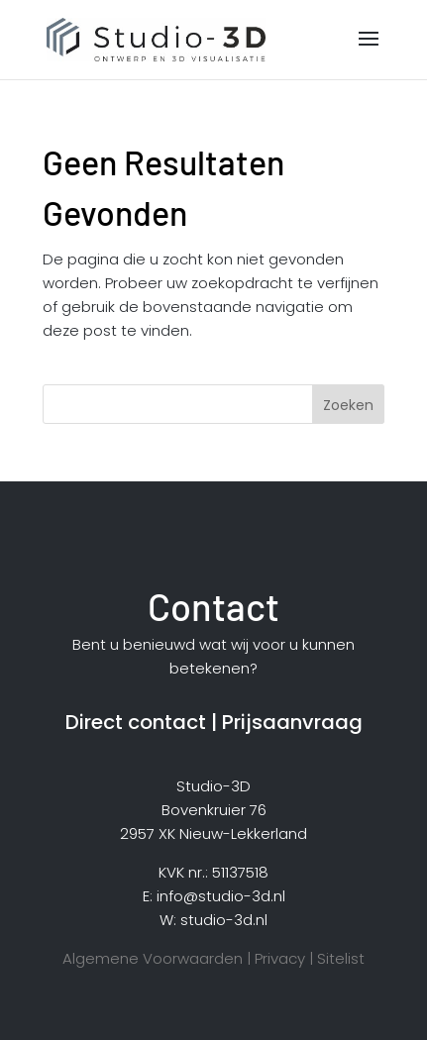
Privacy (280, 958)
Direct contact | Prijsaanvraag (214, 722)
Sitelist (341, 958)
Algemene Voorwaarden (152, 958)
